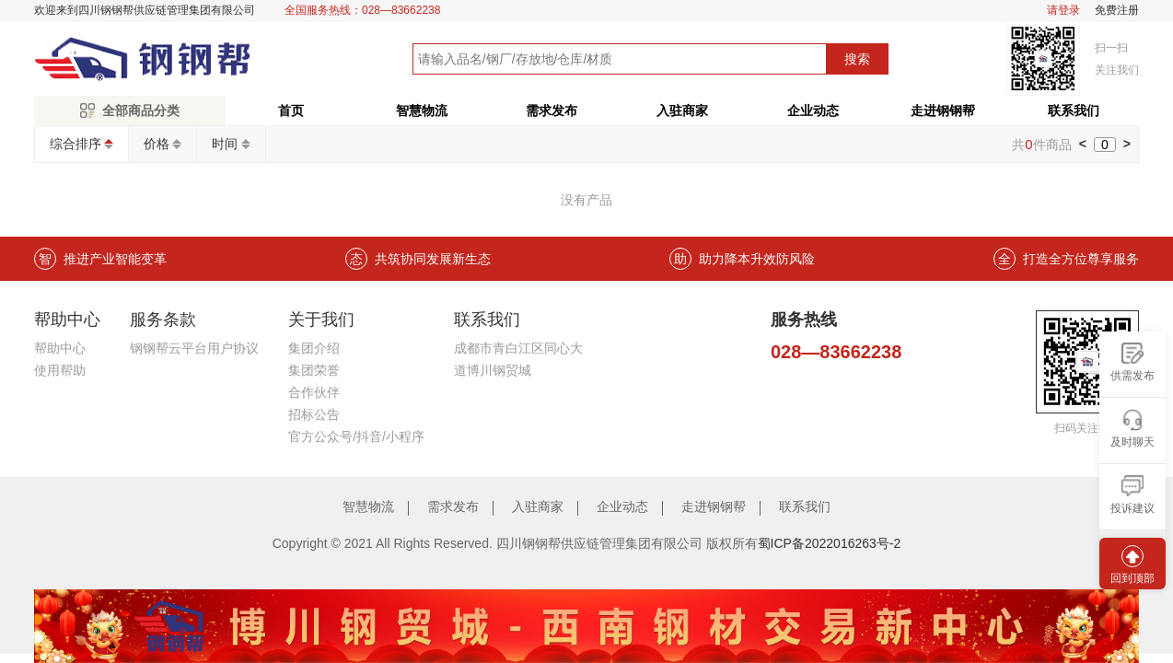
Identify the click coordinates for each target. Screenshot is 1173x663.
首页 (291, 110)
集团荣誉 (314, 370)
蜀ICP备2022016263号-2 (829, 543)
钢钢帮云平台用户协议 (194, 348)
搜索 (857, 59)
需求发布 (551, 110)
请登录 (1063, 11)
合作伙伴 (314, 392)
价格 (156, 143)
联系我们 (1073, 110)
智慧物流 (421, 110)
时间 (225, 143)
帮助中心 (60, 348)
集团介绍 (314, 348)
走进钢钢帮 (943, 110)
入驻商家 (682, 110)
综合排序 (75, 143)
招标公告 (314, 414)
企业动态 (813, 110)
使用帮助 (60, 370)
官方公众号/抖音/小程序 (356, 436)
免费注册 (1117, 11)
